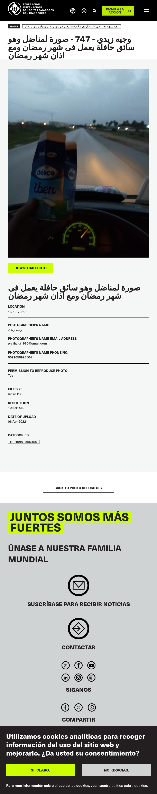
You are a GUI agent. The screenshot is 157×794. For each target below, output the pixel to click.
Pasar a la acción (115, 11)
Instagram (78, 677)
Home (14, 26)
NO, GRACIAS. (116, 770)
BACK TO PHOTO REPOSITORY (79, 487)
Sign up (78, 587)
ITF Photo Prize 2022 (23, 441)
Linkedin (65, 677)
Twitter (65, 665)
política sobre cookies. (129, 785)
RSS (91, 677)
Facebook (78, 665)
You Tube (91, 665)
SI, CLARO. (40, 770)
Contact (78, 630)
